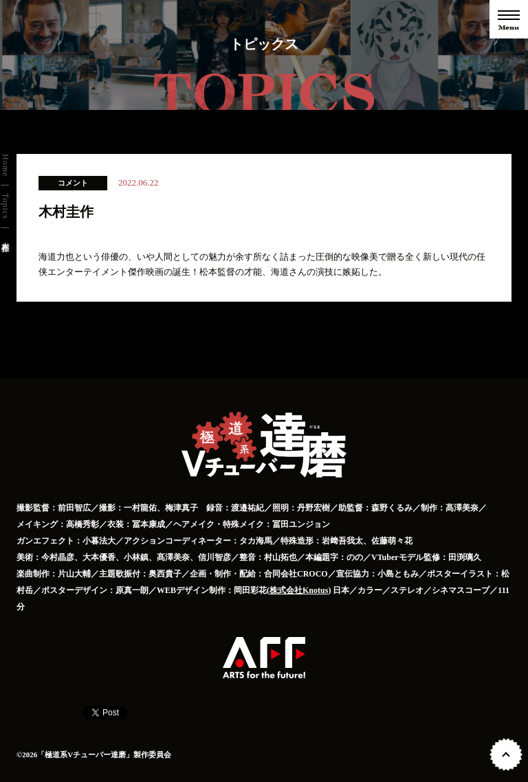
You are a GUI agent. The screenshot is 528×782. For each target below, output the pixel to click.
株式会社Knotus (299, 590)
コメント (73, 183)
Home (5, 165)
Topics (5, 206)
